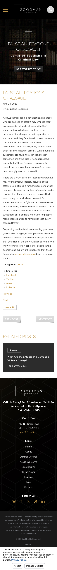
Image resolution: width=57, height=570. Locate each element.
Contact (28, 487)
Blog (28, 482)
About (28, 451)
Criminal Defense (28, 456)
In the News (28, 472)
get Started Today (28, 69)
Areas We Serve (28, 461)
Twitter (10, 279)
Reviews (28, 477)
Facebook (11, 275)
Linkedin (10, 287)
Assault (20, 264)
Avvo (9, 283)
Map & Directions (28, 432)
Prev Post (11, 319)
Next (5, 300)
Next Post (45, 319)
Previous (7, 293)
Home (28, 446)
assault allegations (25, 254)
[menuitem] (28, 544)
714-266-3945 (28, 410)
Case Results (28, 466)
